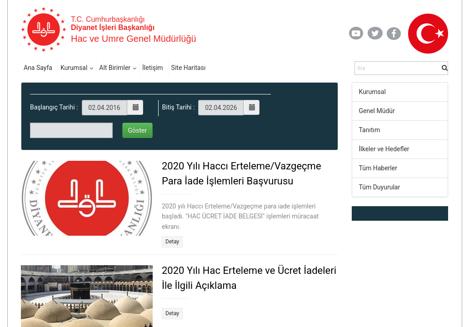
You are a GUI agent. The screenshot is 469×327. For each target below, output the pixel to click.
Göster (137, 130)
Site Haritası (188, 67)
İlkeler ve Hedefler (384, 149)
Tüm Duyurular (379, 187)
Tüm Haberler (378, 168)
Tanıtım (369, 130)
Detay (172, 241)
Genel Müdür (377, 110)
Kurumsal (73, 67)
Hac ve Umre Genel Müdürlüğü (133, 39)
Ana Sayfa (38, 67)
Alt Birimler (114, 67)
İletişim (152, 67)
